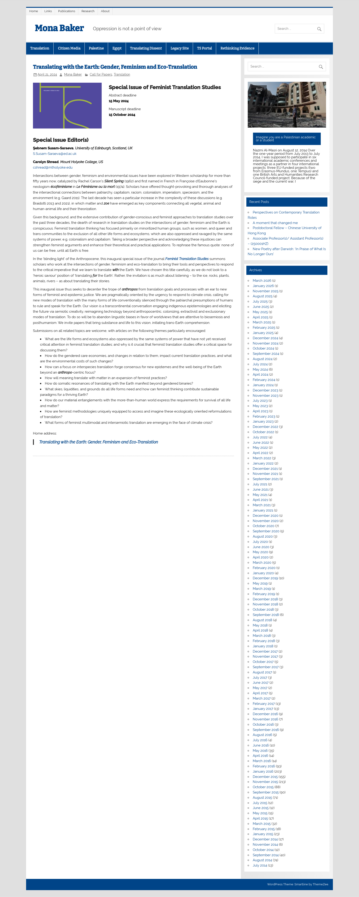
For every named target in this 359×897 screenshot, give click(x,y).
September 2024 (266, 354)
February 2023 (264, 416)
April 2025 (260, 317)
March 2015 (262, 824)
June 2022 (261, 442)
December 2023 (265, 390)
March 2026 (262, 281)
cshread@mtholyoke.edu (53, 167)
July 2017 (260, 677)
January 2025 (263, 333)
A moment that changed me (275, 223)
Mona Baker (59, 28)
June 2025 (261, 307)
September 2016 (266, 730)
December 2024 (265, 338)
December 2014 (265, 839)
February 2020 (264, 568)
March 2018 (262, 636)
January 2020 (263, 573)
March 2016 (262, 761)
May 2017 (260, 688)
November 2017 (265, 656)
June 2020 (261, 547)
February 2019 (264, 594)
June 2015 (261, 808)
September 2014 (266, 855)
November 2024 (265, 343)
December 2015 (265, 777)
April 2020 (261, 557)
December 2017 (265, 651)
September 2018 (266, 615)
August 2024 (262, 359)
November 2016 (265, 719)
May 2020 (260, 552)
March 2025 (262, 322)
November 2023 (265, 396)
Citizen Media (69, 48)
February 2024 (264, 380)
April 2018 (260, 630)
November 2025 (265, 291)
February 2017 (264, 704)
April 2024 (260, 374)
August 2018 (262, 620)
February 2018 (264, 641)
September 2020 (266, 531)
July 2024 (260, 364)
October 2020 (263, 526)
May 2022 (260, 448)
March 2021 (262, 505)
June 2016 (261, 745)
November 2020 (266, 521)
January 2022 (263, 463)
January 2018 (263, 646)
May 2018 (260, 625)
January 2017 (263, 709)
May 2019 (260, 583)
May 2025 (260, 312)
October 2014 (263, 850)
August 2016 (262, 735)
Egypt (117, 48)
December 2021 (265, 469)
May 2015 (260, 813)
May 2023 (260, 406)
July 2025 (260, 301)
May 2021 (260, 495)
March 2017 (262, 698)
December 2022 (265, 427)
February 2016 (264, 766)
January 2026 (263, 286)
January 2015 (263, 834)
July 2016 (260, 740)
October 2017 (263, 662)
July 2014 (260, 865)
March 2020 (262, 563)
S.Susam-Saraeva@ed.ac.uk (54, 154)
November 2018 (265, 604)
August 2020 (263, 536)
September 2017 (266, 667)
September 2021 (266, 479)
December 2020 (265, 516)
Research (88, 11)
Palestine (96, 48)
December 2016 (265, 714)
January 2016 (263, 771)
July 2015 (260, 803)
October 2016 (263, 724)
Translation (39, 48)
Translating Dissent (146, 48)
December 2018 (265, 599)
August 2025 (262, 296)
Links (48, 11)
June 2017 (261, 683)
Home (33, 11)
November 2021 (265, 474)
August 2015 (262, 798)
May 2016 (260, 751)
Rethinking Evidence (237, 48)
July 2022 (260, 437)
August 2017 (262, 672)
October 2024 (263, 348)
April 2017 (260, 693)
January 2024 (263, 385)
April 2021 (260, 500)
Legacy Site (180, 48)
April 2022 (260, 453)
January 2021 (263, 510)
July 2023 (260, 401)
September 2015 (266, 792)
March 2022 (262, 458)
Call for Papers (101, 74)
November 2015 (265, 782)
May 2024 (260, 369)
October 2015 (263, 787)
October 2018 (263, 609)
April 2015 (260, 818)
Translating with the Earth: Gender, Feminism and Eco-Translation (98, 442)
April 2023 (260, 411)
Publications (66, 11)
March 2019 (262, 589)
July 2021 (260, 484)
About (105, 11)
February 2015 (264, 829)
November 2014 (265, 844)
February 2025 (264, 327)
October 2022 (263, 432)
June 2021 (261, 489)
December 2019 (265, 578)
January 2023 (263, 421)
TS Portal (204, 48)
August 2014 (262, 860)
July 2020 (260, 542)
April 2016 (260, 756)
